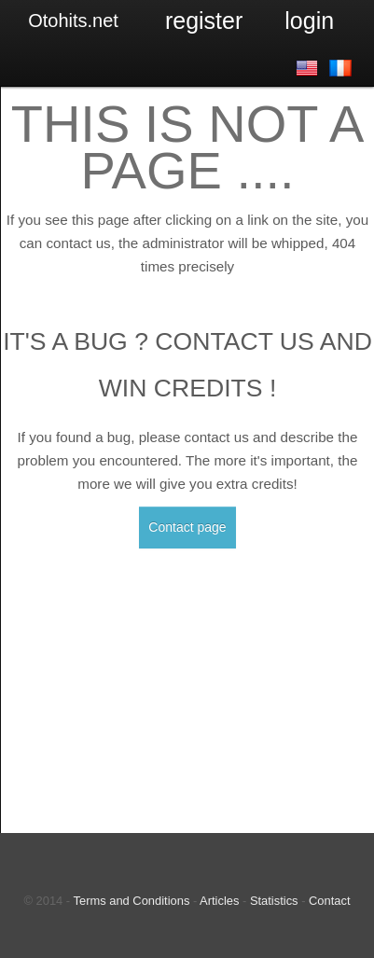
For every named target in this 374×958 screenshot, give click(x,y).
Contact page (187, 527)
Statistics (274, 901)
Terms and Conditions (132, 901)
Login (309, 20)
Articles (219, 901)
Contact (329, 901)
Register (203, 20)
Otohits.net (73, 20)
